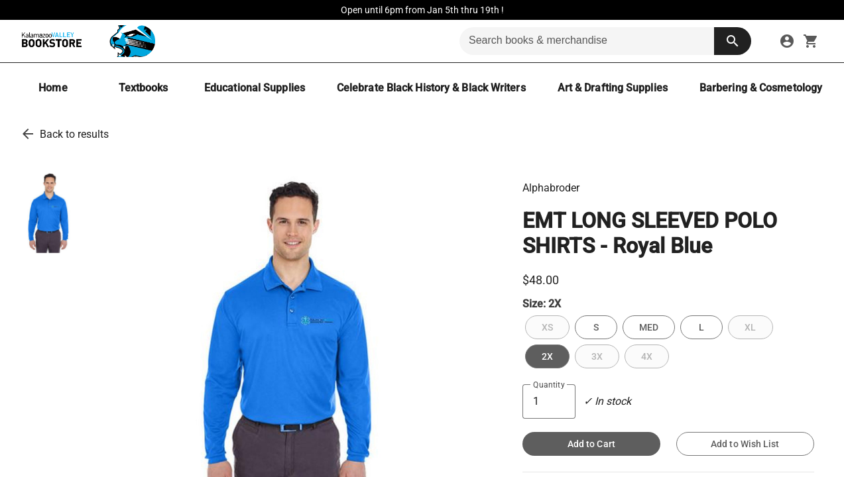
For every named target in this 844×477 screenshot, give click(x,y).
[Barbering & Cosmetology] (761, 88)
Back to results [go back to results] (74, 134)
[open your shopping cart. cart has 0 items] (811, 41)
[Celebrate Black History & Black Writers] (431, 88)
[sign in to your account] (787, 41)
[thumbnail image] (49, 212)
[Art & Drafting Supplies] (612, 88)
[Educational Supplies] (255, 88)
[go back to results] (28, 134)
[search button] (732, 41)
